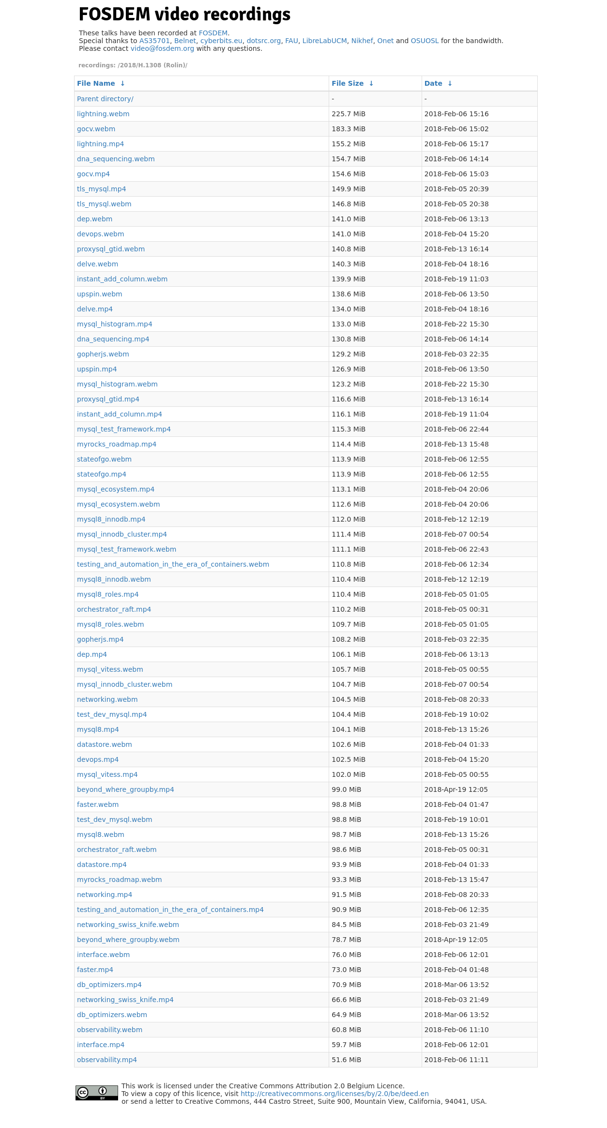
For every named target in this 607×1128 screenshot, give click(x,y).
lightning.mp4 (100, 144)
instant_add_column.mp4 (119, 414)
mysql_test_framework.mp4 (124, 429)
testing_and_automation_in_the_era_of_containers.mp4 (170, 909)
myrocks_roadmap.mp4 (117, 444)
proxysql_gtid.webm (111, 249)
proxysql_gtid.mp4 (108, 399)
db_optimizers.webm (112, 1015)
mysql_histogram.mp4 (114, 324)
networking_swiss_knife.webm (128, 924)
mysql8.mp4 (98, 729)
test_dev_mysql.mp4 (112, 714)
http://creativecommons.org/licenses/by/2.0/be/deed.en (335, 1093)
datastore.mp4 (102, 864)
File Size (348, 83)
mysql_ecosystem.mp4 (115, 489)
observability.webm (109, 1030)
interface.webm (103, 954)
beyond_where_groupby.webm (128, 939)
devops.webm (100, 234)
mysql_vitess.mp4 (107, 774)
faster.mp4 (95, 969)
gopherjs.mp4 (100, 639)
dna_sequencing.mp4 (113, 339)
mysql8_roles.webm (110, 624)
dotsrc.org (264, 41)
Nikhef (362, 41)
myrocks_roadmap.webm (119, 879)
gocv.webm (96, 129)
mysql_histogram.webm (117, 384)
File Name (96, 83)
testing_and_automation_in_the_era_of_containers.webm (173, 564)
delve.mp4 (95, 309)
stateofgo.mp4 (101, 474)
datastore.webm (104, 744)
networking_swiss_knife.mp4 (125, 1000)
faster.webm (98, 804)
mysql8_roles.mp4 (108, 594)
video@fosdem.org (163, 48)
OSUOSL (425, 41)
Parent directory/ (105, 99)
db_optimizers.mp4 (109, 985)
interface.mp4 (100, 1045)
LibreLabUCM (325, 41)
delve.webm (97, 264)
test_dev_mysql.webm (114, 819)
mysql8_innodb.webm (114, 579)
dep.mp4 (92, 654)
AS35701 (154, 41)
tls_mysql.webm (104, 204)
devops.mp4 (98, 759)
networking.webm (107, 699)
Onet (386, 41)
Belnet (185, 41)
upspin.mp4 (97, 369)
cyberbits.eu (221, 41)
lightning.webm (103, 114)
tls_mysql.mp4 (101, 189)
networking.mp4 (104, 894)
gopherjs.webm (103, 354)
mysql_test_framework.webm (126, 549)
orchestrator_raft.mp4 (114, 609)
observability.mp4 (107, 1060)
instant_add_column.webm (122, 279)
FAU (291, 41)
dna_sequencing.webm (116, 159)
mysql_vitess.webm (110, 669)
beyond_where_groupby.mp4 (125, 789)
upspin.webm (99, 294)
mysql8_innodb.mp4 (111, 519)
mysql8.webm (100, 834)
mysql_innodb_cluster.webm (124, 684)
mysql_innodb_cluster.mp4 (122, 534)
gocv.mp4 (93, 174)
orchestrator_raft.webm (117, 849)
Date (433, 83)
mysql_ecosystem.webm (118, 504)
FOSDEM (213, 33)
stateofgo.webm (104, 459)
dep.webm (94, 219)
